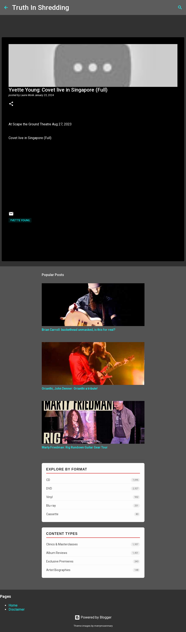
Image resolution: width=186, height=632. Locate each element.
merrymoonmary (103, 626)
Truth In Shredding (40, 7)
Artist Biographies (93, 570)
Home (13, 605)
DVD (93, 489)
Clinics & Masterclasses (93, 544)
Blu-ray (93, 506)
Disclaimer (17, 609)
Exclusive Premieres (93, 561)
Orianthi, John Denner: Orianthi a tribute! (70, 388)
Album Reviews (93, 553)
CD (93, 480)
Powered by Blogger (93, 617)
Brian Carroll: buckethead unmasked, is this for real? (78, 329)
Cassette (93, 514)
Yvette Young (20, 220)
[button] (11, 104)
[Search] (75, 7)
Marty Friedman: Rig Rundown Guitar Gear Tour (75, 447)
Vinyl (93, 497)
